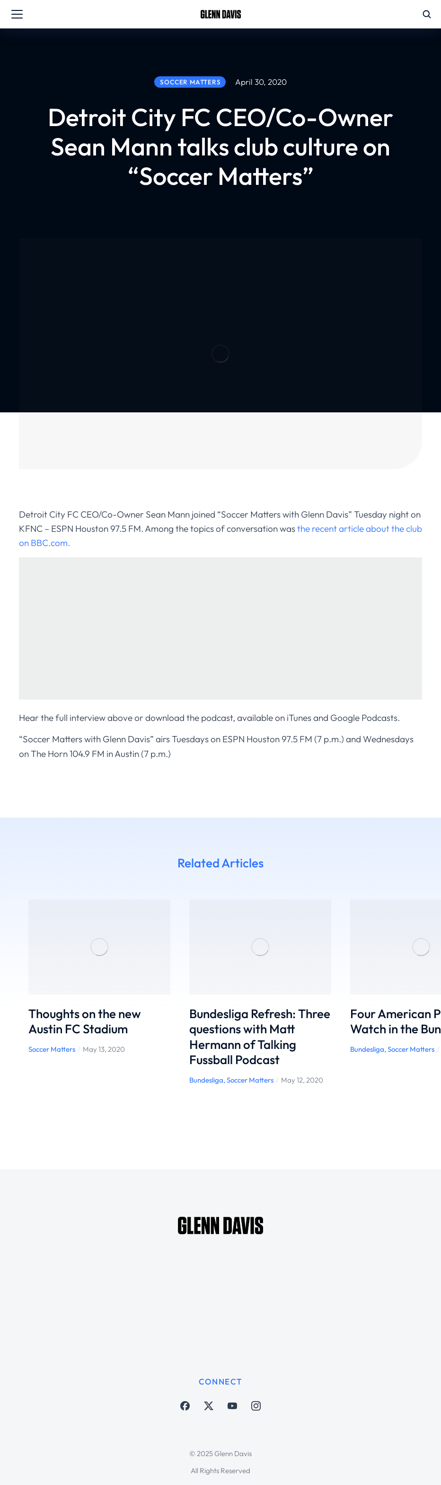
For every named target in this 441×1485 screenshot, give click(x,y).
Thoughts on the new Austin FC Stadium (84, 1021)
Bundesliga (206, 1079)
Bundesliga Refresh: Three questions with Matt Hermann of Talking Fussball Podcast (259, 1037)
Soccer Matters (51, 1049)
